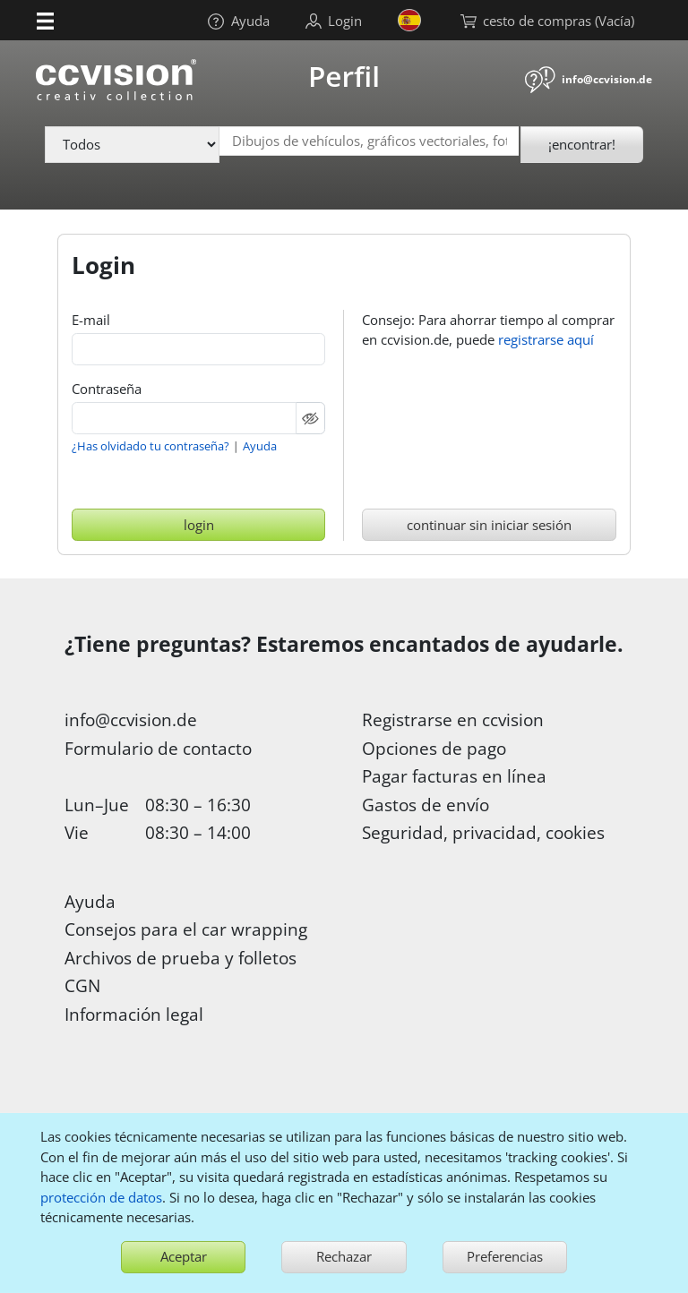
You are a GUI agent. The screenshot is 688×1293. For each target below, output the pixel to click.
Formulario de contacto (158, 748)
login (199, 525)
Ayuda (260, 446)
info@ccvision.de (607, 79)
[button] (45, 20)
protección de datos (101, 1197)
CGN (82, 985)
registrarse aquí (546, 339)
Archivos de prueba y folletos (180, 957)
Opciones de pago (434, 748)
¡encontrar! (581, 144)
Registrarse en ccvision (453, 719)
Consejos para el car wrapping (185, 929)
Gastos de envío (425, 804)
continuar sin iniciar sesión (489, 525)
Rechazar (344, 1256)
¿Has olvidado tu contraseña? (150, 446)
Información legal (133, 1014)
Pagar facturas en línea (454, 776)
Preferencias (505, 1256)
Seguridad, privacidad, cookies (483, 832)
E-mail (91, 320)
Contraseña (107, 389)
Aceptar (183, 1256)
